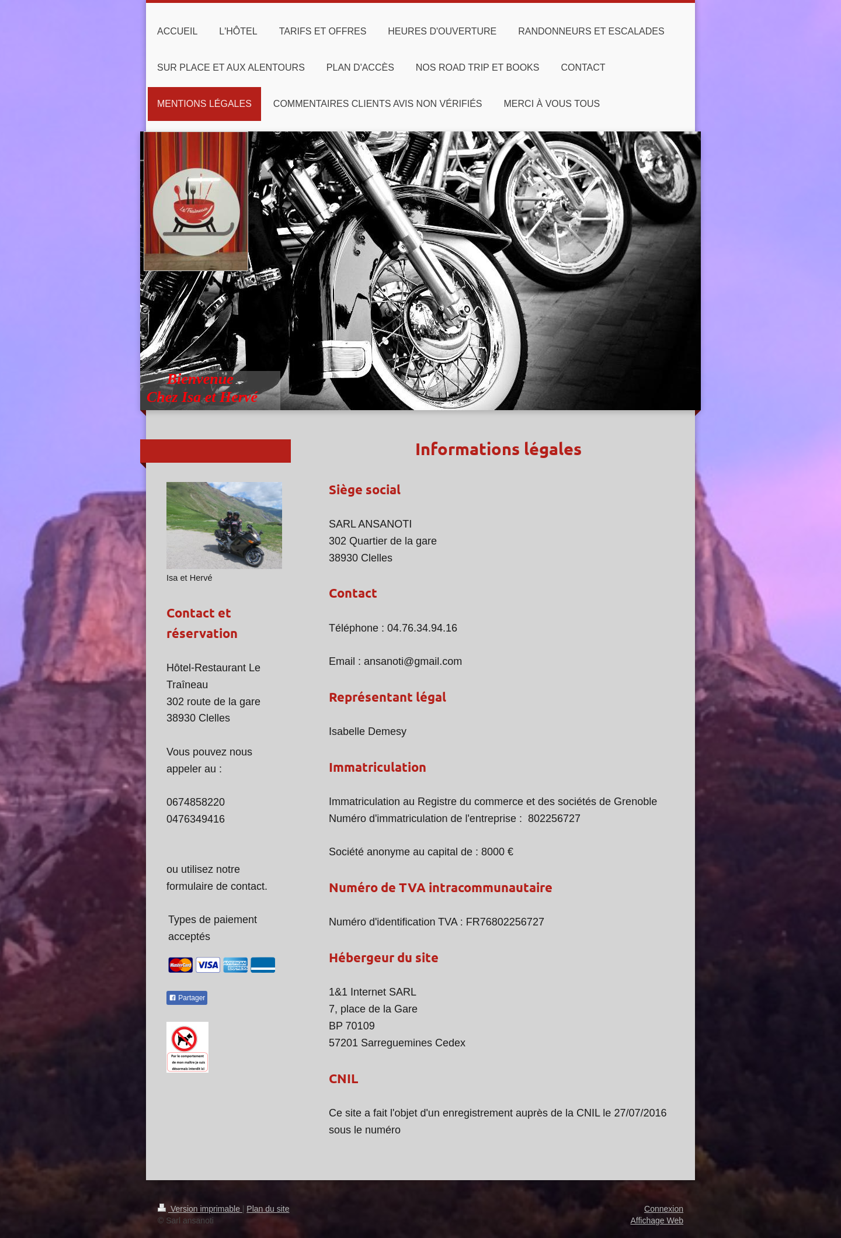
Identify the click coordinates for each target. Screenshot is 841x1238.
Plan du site (267, 1208)
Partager (187, 998)
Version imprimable (200, 1208)
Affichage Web (656, 1220)
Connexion (663, 1208)
